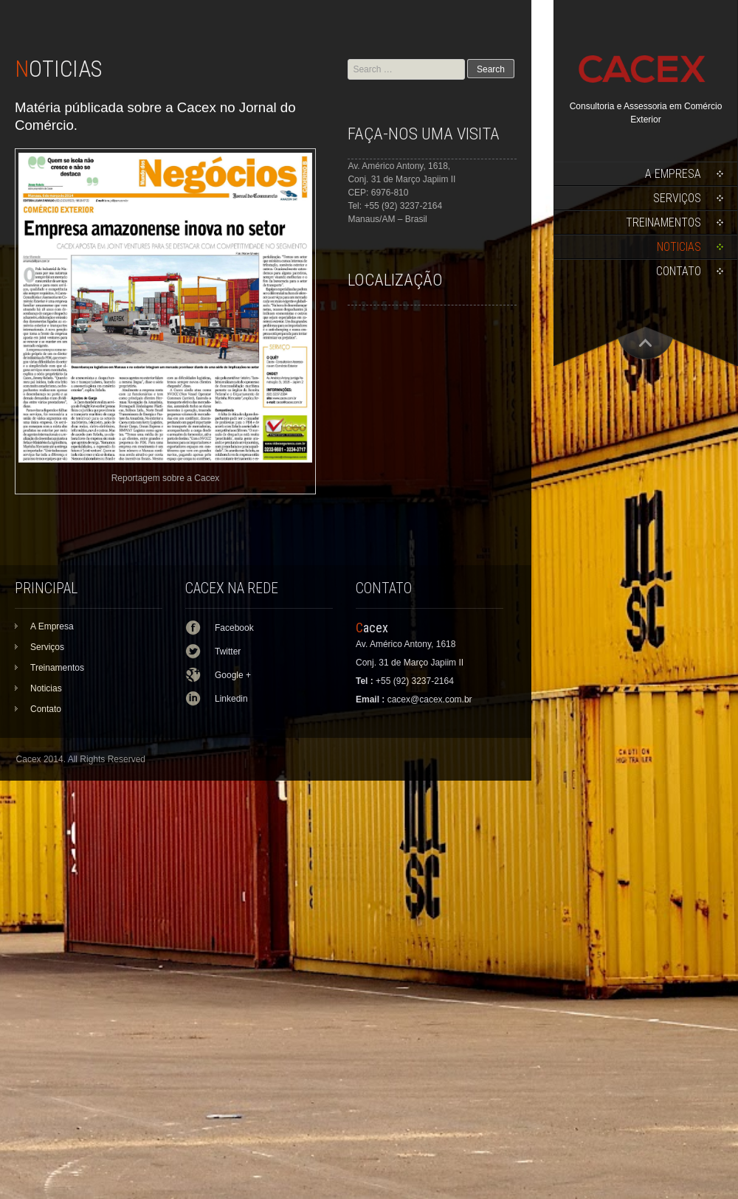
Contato (678, 271)
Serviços (677, 198)
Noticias (679, 247)
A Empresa (673, 174)
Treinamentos (663, 222)
